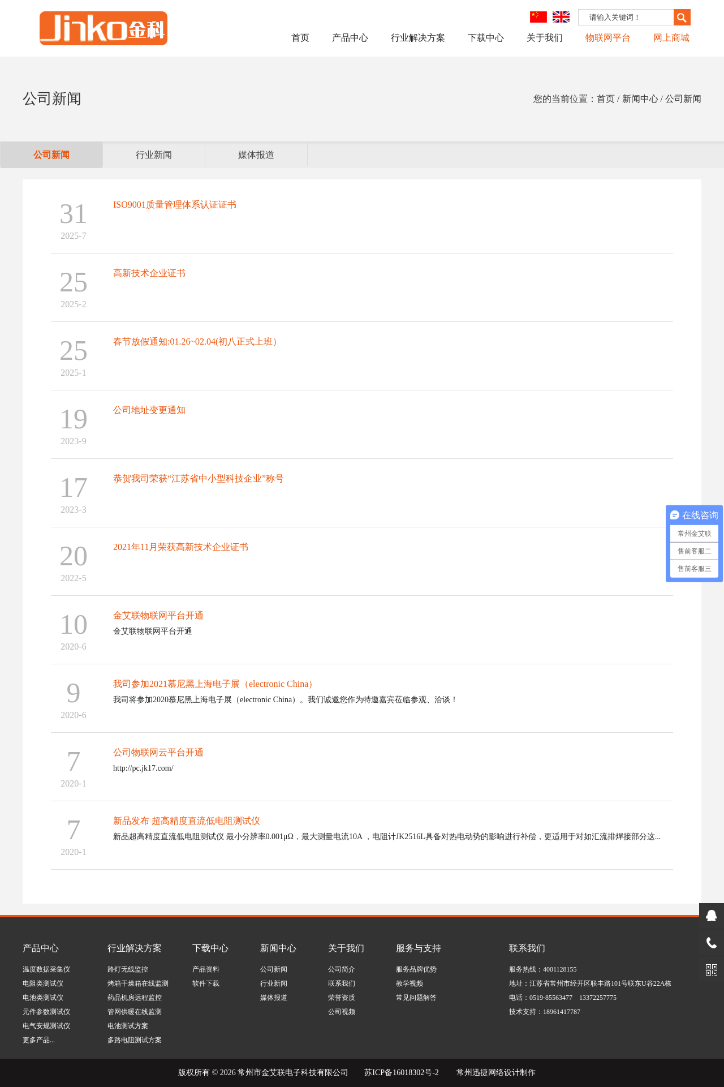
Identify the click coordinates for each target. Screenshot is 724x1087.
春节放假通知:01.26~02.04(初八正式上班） (197, 341)
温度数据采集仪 (46, 969)
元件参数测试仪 (46, 1012)
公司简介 (341, 969)
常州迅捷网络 (480, 1072)
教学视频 (409, 983)
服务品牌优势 (416, 969)
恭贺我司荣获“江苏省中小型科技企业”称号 (198, 478)
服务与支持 (418, 948)
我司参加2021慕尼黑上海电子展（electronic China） (215, 684)
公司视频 (341, 1012)
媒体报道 (256, 155)
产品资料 (205, 969)
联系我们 (341, 983)
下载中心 (486, 37)
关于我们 (545, 37)
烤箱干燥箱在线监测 (138, 983)
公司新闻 (51, 155)
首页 (300, 37)
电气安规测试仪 (46, 1026)
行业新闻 (154, 155)
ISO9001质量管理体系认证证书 (174, 204)
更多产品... (39, 1040)
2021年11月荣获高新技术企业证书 (180, 547)
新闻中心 (278, 948)
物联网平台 (608, 37)
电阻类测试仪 (43, 983)
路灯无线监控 (127, 969)
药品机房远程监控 (134, 998)
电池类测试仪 (43, 998)
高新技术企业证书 (149, 273)
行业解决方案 (418, 37)
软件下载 (205, 983)
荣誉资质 (341, 998)
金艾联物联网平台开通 (158, 615)
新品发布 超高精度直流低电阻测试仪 (186, 821)
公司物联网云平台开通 (158, 752)
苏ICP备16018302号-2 (401, 1072)
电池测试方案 (127, 1026)
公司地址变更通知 (149, 410)
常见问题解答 (416, 998)
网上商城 (671, 37)
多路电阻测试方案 (134, 1040)
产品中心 (350, 37)
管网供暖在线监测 (134, 1012)
